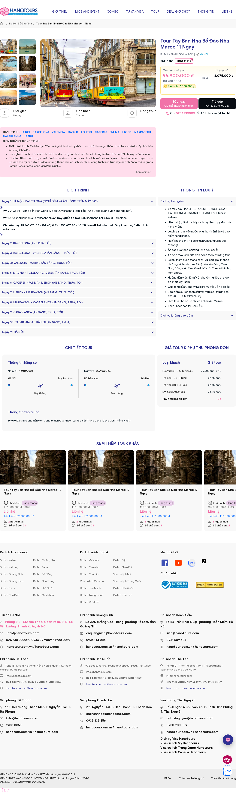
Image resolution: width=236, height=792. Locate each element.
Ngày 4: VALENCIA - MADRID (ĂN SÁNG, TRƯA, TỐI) (78, 263)
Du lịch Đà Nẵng (42, 574)
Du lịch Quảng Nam (11, 581)
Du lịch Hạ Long (9, 567)
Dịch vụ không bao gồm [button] (176, 315)
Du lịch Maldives (89, 602)
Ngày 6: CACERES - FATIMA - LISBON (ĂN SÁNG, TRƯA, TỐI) (78, 282)
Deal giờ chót (178, 12)
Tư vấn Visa (135, 12)
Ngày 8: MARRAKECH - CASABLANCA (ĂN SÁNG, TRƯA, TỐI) (78, 302)
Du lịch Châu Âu (89, 574)
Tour (155, 12)
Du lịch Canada (89, 567)
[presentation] (43, 73)
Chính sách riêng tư (191, 778)
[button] (232, 201)
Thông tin (206, 12)
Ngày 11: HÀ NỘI (78, 332)
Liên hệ (227, 12)
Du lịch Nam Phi (122, 567)
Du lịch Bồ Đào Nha (20, 23)
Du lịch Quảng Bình (11, 574)
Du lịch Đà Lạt (8, 588)
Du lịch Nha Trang (43, 581)
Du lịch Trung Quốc (91, 595)
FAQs (167, 778)
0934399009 (185, 113)
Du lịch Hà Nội (8, 560)
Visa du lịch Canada (92, 581)
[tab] (197, 201)
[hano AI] (228, 739)
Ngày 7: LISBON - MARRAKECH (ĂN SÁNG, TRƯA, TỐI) (78, 292)
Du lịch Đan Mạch (90, 588)
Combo (113, 12)
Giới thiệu (60, 12)
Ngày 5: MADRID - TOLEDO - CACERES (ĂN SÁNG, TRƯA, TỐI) (78, 272)
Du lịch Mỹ (119, 560)
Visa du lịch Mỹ (122, 574)
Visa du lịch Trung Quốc (127, 581)
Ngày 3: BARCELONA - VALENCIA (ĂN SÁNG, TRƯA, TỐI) (78, 253)
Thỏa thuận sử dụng (223, 778)
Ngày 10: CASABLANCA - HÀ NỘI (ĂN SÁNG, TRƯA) (78, 322)
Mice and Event (87, 12)
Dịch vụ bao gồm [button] (172, 201)
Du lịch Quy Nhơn (43, 595)
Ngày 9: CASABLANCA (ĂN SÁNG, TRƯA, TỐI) (78, 312)
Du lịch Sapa (40, 567)
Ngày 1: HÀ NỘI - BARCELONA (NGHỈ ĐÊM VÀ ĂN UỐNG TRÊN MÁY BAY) (78, 201)
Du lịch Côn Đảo (9, 595)
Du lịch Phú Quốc (43, 588)
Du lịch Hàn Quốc (123, 588)
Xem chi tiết (143, 172)
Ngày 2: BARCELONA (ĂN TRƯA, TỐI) (78, 243)
